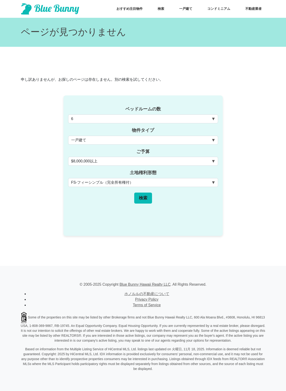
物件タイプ (143, 130)
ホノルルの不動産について (146, 294)
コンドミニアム (218, 9)
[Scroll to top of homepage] (50, 9)
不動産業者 (253, 9)
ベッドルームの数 (143, 108)
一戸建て (185, 9)
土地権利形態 (143, 172)
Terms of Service (147, 305)
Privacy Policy (147, 299)
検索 (161, 9)
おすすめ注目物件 (129, 9)
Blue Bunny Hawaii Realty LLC (145, 284)
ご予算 (143, 151)
